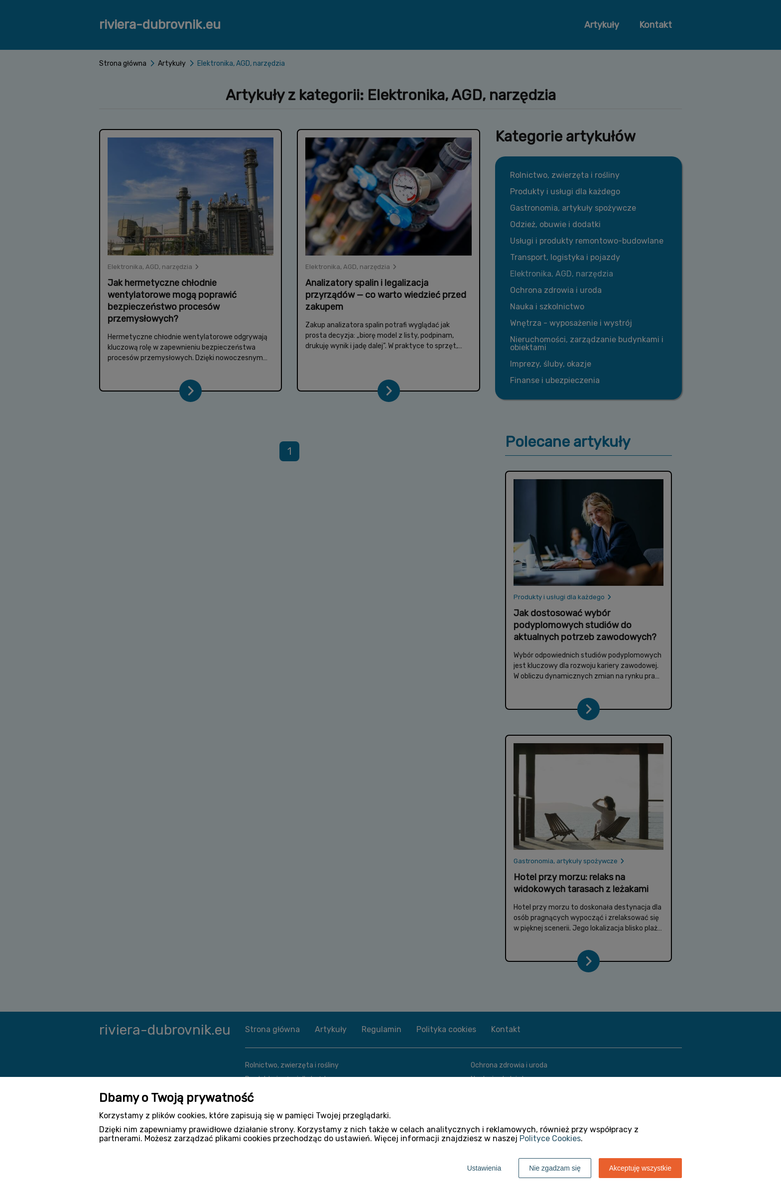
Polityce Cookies (550, 1138)
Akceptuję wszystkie (640, 1168)
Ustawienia (484, 1168)
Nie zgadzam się (555, 1168)
